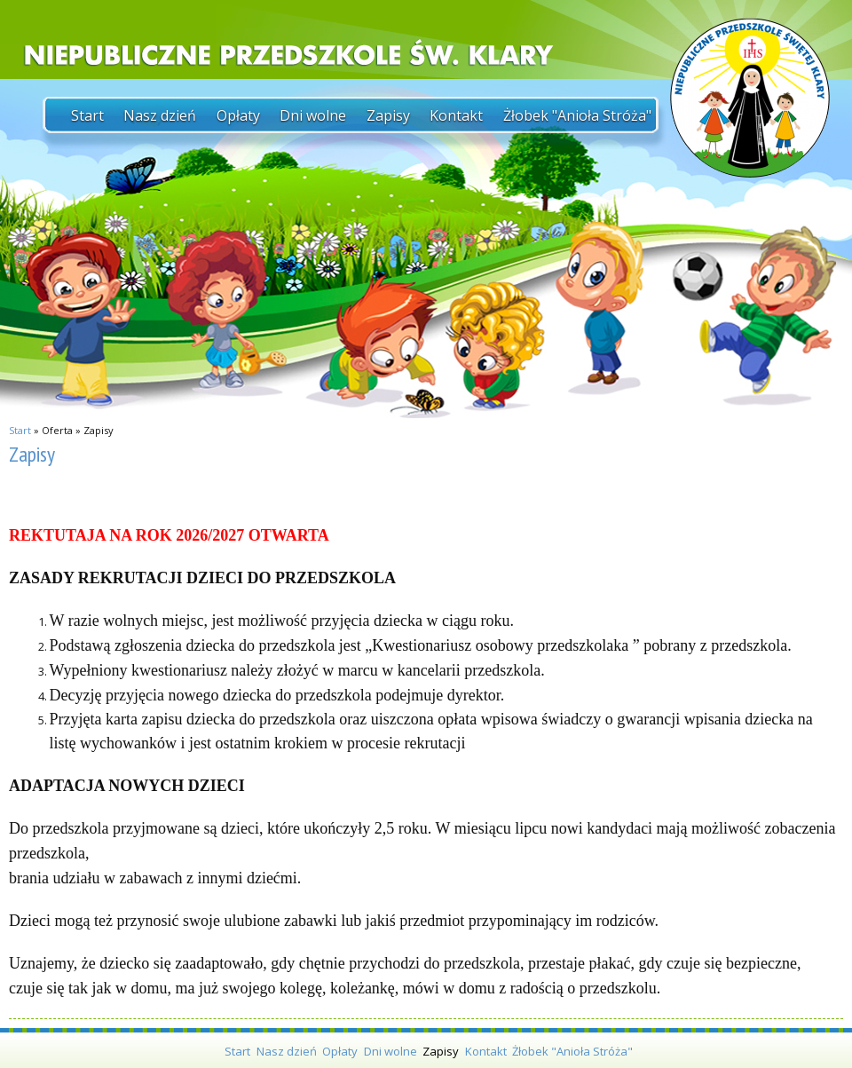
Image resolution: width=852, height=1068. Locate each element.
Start (87, 115)
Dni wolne (313, 115)
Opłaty (238, 115)
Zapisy (388, 115)
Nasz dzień (159, 115)
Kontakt (456, 115)
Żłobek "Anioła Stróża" (577, 115)
